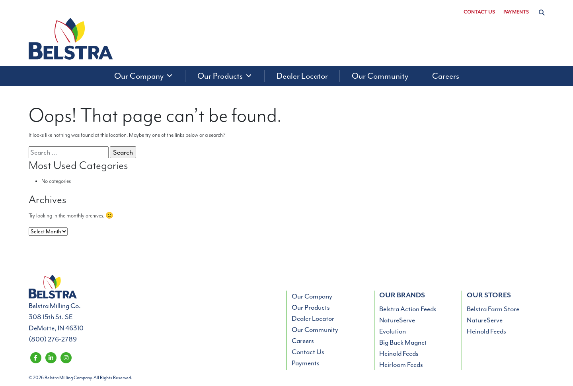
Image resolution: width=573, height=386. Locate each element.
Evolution (392, 331)
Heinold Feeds (399, 353)
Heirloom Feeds (401, 364)
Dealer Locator (313, 318)
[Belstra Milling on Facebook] (36, 357)
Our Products (311, 307)
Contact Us (479, 12)
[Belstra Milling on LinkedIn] (51, 357)
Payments (516, 12)
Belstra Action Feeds (408, 309)
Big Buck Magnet (403, 342)
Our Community (315, 329)
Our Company (312, 296)
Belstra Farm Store (493, 309)
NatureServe (397, 320)
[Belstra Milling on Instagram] (66, 357)
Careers (303, 340)
